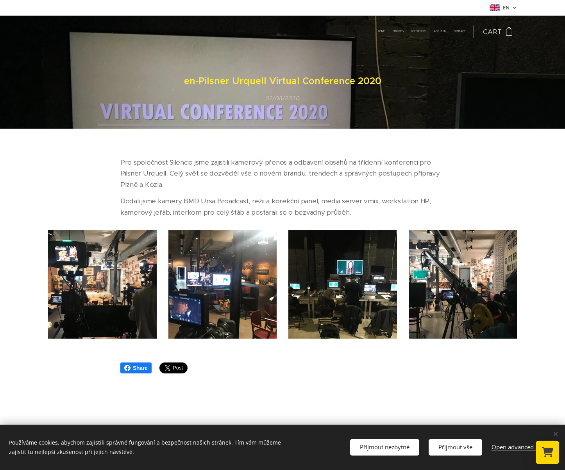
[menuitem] (435, 31)
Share (136, 368)
